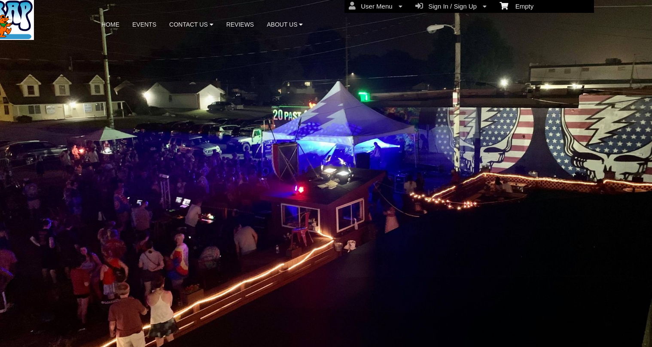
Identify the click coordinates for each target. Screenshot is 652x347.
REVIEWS (240, 24)
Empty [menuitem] (516, 5)
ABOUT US (285, 24)
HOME (110, 24)
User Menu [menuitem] (375, 6)
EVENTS (144, 24)
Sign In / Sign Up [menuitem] (451, 6)
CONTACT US (191, 24)
